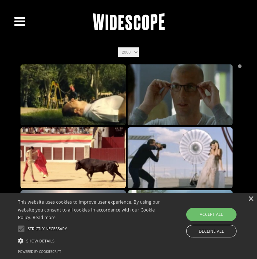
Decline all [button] (211, 231)
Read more (44, 217)
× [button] (250, 199)
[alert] (128, 226)
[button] (90, 240)
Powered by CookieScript (39, 251)
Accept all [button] (211, 214)
